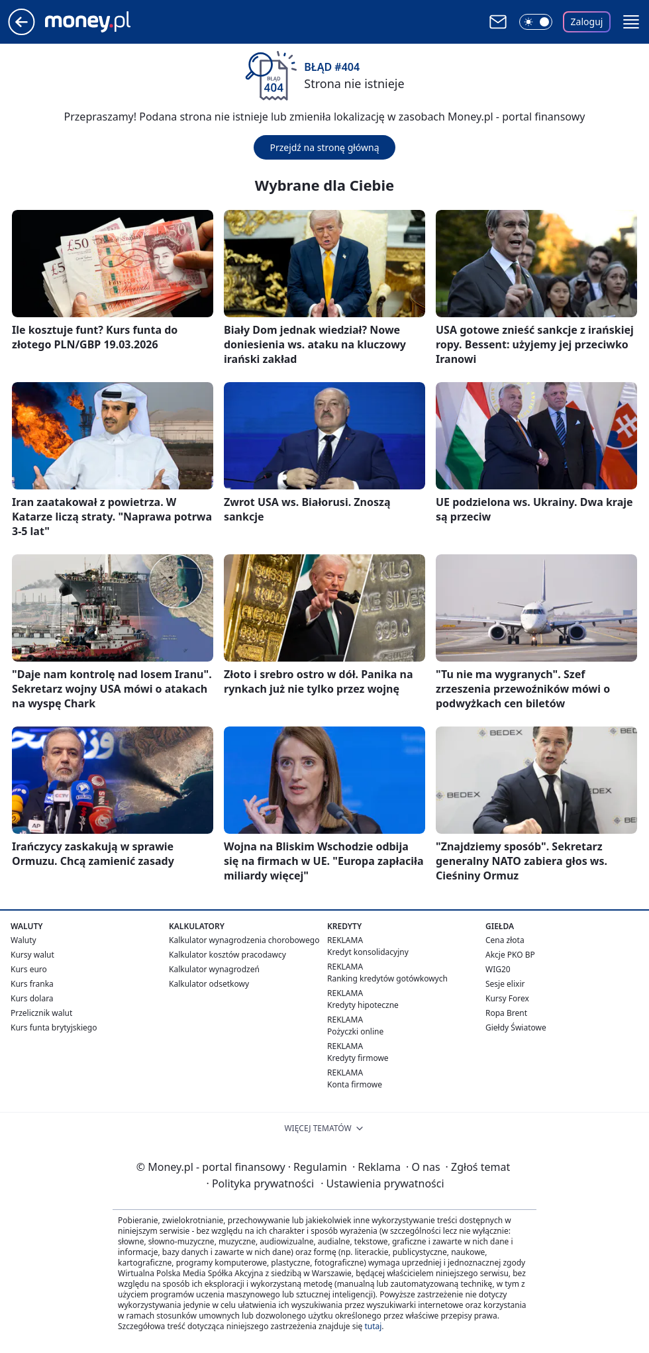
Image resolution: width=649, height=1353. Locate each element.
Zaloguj (587, 21)
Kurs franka (32, 983)
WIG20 (498, 969)
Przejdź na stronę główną (324, 147)
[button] (631, 21)
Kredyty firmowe (358, 1058)
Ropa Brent (506, 1013)
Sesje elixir (504, 983)
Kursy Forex (507, 998)
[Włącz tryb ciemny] (535, 22)
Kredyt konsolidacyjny (368, 952)
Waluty (23, 940)
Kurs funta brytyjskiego (54, 1027)
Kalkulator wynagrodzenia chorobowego (244, 940)
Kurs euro (29, 969)
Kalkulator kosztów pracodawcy (227, 954)
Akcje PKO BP (510, 954)
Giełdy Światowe (515, 1027)
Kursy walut (32, 954)
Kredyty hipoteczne (363, 1005)
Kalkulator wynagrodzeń (214, 969)
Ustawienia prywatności (382, 1183)
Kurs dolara (32, 998)
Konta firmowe (354, 1084)
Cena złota (504, 940)
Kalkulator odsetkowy (209, 983)
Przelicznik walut (41, 1013)
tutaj (372, 1326)
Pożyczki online (355, 1031)
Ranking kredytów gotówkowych (387, 978)
